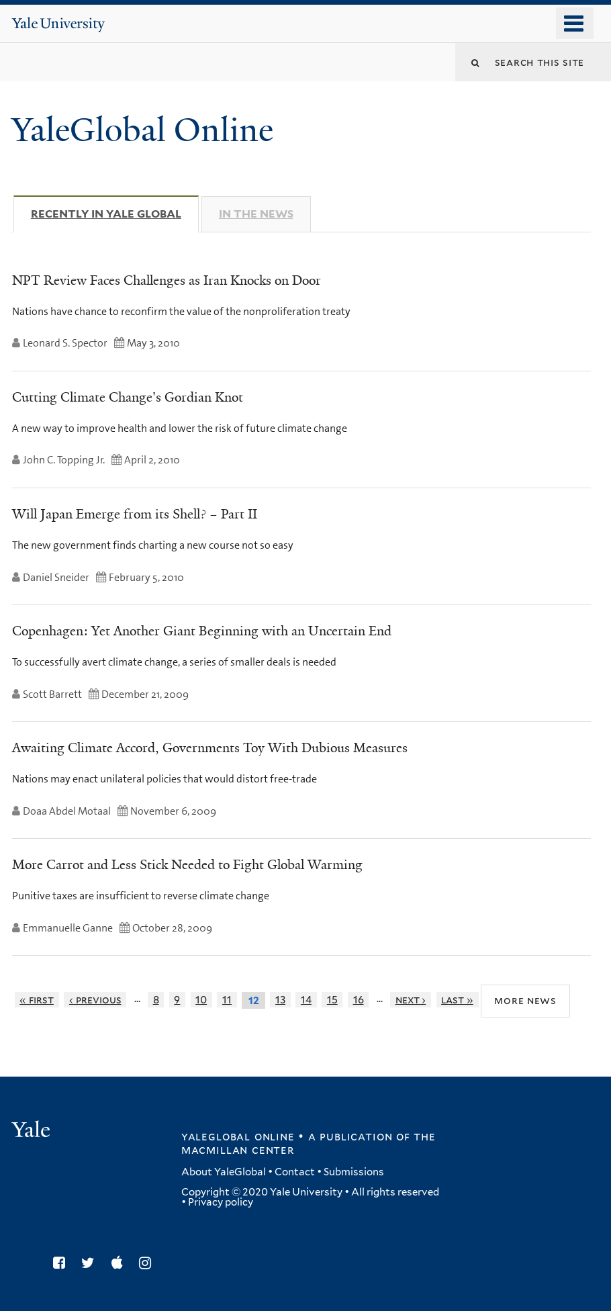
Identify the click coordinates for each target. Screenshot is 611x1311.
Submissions (354, 1172)
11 (227, 999)
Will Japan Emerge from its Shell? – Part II (134, 514)
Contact (295, 1172)
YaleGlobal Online (142, 130)
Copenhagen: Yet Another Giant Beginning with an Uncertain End (201, 630)
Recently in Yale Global (115, 213)
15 (332, 999)
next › (410, 999)
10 (201, 999)
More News (525, 999)
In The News (256, 214)
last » (457, 999)
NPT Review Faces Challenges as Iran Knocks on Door (166, 280)
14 (306, 999)
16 (358, 999)
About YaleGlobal (223, 1172)
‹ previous (95, 999)
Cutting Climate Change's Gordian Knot (127, 397)
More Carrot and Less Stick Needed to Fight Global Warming (187, 864)
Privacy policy (220, 1202)
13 (280, 999)
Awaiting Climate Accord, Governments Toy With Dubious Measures (210, 747)
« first (36, 999)
